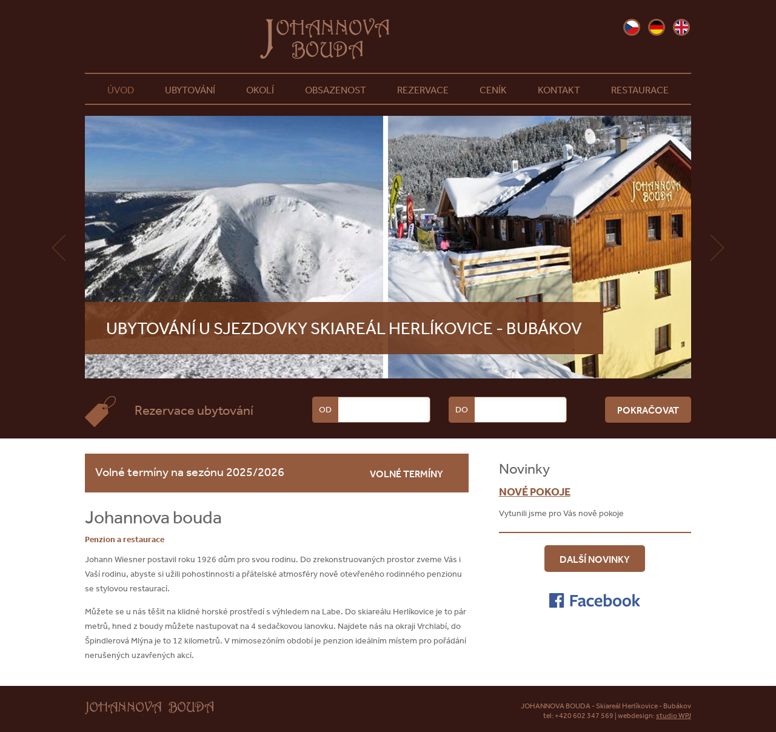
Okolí (260, 90)
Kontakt (559, 90)
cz (631, 27)
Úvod (120, 90)
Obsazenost (335, 90)
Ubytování (190, 90)
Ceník (493, 90)
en (681, 27)
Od (325, 409)
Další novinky (595, 559)
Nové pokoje (534, 492)
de (656, 27)
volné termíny (406, 474)
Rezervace (423, 90)
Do (461, 409)
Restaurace (640, 90)
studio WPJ (673, 715)
